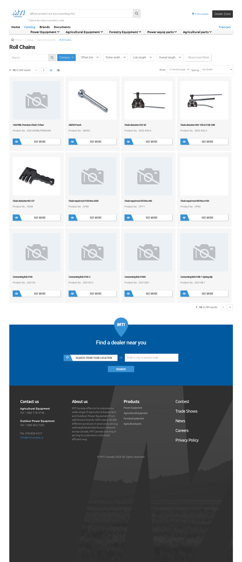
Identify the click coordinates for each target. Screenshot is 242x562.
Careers (182, 430)
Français (225, 26)
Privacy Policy (186, 440)
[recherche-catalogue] (29, 57)
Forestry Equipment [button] (125, 32)
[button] (90, 57)
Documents (62, 26)
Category (65, 57)
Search (121, 369)
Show (162, 69)
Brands (45, 26)
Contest (182, 401)
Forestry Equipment (134, 418)
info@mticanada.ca (31, 437)
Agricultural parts (46, 39)
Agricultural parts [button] (197, 32)
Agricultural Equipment (136, 413)
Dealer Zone (222, 14)
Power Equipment (133, 407)
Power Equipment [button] (45, 32)
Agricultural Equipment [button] (84, 32)
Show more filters (198, 57)
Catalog (29, 26)
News (180, 421)
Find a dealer (200, 13)
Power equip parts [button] (162, 32)
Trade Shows (186, 411)
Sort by (195, 70)
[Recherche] (80, 13)
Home (15, 26)
